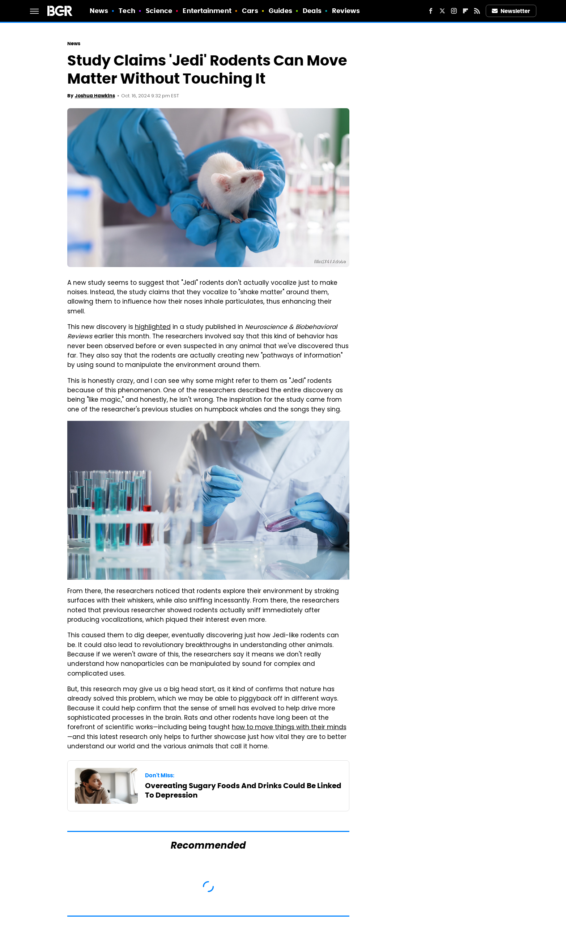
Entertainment (207, 11)
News (99, 11)
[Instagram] (454, 11)
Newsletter (511, 11)
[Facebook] (431, 11)
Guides (280, 11)
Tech (127, 11)
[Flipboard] (465, 11)
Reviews (346, 11)
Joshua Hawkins (95, 96)
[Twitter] (442, 11)
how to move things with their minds (289, 728)
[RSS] (477, 11)
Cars (250, 11)
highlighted (153, 327)
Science (159, 11)
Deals (312, 11)
